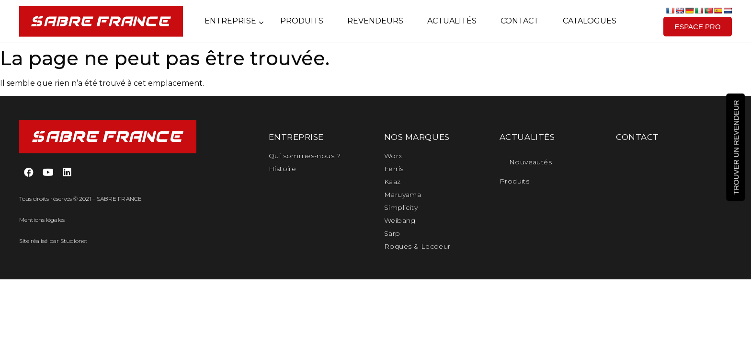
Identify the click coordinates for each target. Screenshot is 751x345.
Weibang (400, 220)
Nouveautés (530, 162)
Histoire (282, 168)
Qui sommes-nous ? (305, 155)
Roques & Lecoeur (417, 246)
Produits (514, 181)
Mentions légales (42, 219)
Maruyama (402, 194)
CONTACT (637, 137)
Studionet (74, 240)
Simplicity (401, 207)
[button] (697, 26)
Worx (393, 155)
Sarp (392, 233)
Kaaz (392, 181)
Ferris (394, 168)
